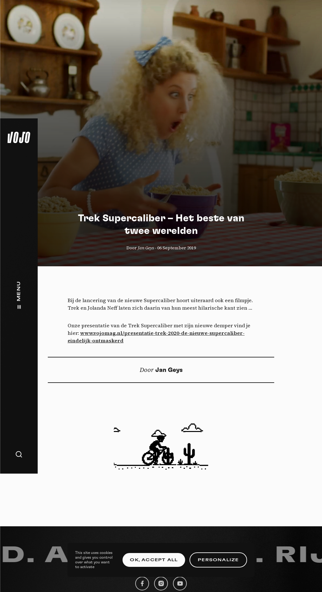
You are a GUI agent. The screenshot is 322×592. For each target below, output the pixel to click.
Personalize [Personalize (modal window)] (218, 560)
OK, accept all (154, 560)
